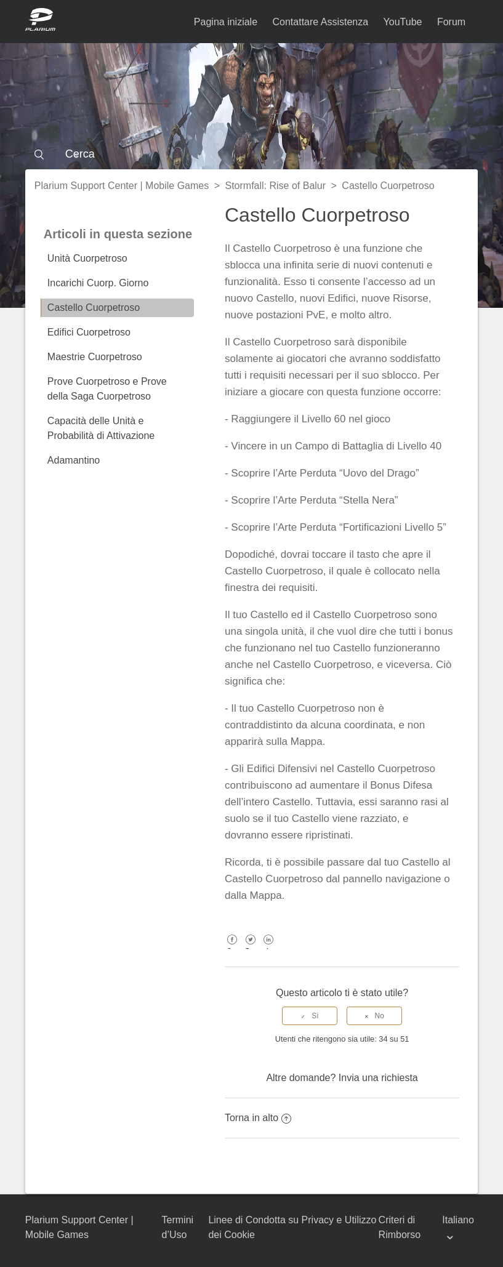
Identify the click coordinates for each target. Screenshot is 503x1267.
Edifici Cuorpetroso (89, 332)
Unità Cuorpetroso (87, 258)
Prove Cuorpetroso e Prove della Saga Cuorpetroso (107, 388)
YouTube (403, 22)
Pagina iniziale (225, 22)
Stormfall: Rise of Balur (275, 185)
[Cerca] (251, 154)
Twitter (250, 948)
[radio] (309, 1016)
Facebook (232, 948)
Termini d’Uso (178, 1227)
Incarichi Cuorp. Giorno (98, 283)
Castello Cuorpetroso (388, 185)
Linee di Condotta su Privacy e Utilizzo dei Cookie (292, 1227)
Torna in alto (258, 1117)
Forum (451, 22)
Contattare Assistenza (321, 22)
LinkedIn (268, 948)
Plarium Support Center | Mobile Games (121, 185)
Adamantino (73, 460)
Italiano (458, 1220)
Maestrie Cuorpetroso (94, 357)
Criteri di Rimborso (400, 1227)
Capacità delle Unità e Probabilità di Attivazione (101, 428)
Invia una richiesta (378, 1077)
